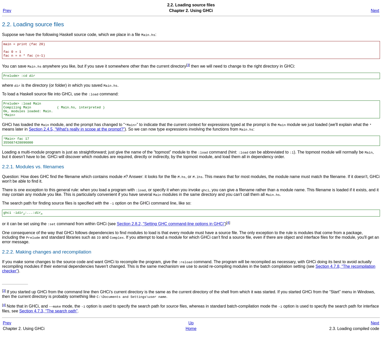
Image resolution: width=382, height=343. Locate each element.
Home (191, 338)
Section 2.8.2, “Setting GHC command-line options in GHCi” (171, 233)
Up (191, 332)
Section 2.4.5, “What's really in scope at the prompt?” (77, 136)
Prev (7, 10)
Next (375, 10)
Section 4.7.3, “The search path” (48, 320)
